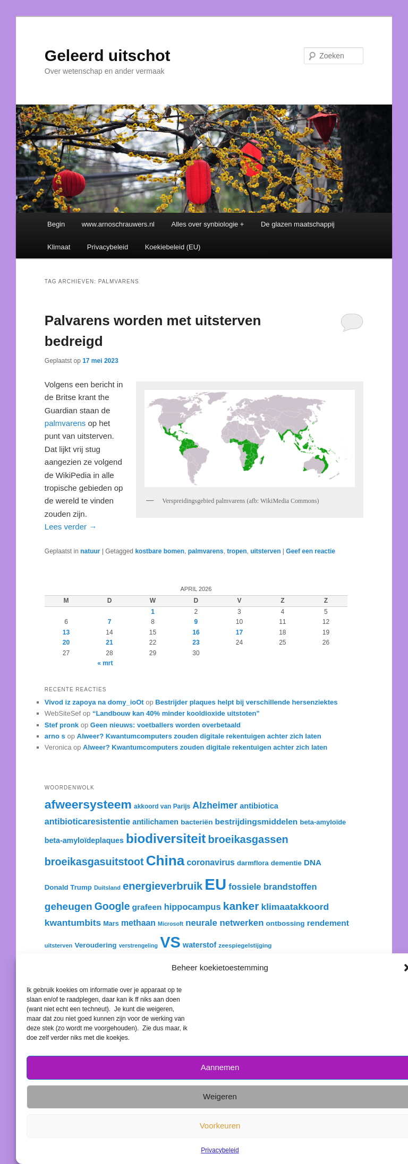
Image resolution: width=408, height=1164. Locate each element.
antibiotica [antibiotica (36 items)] (259, 806)
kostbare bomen (159, 551)
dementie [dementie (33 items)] (286, 863)
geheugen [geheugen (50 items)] (68, 906)
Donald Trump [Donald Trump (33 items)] (68, 887)
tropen (236, 551)
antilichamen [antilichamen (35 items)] (155, 822)
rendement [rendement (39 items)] (328, 922)
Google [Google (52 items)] (112, 906)
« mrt (105, 663)
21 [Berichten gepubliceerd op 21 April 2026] (109, 642)
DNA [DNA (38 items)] (312, 862)
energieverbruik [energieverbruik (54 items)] (162, 886)
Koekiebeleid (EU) (173, 247)
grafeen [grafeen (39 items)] (147, 906)
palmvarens (65, 423)
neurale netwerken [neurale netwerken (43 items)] (224, 923)
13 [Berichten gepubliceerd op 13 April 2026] (66, 632)
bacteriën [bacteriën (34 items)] (196, 822)
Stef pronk (62, 725)
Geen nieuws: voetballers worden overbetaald (165, 725)
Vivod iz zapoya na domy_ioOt (94, 702)
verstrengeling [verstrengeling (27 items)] (138, 945)
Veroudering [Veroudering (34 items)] (95, 945)
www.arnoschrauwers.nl (118, 224)
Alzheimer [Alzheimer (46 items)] (214, 805)
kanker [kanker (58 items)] (241, 906)
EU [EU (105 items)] (215, 884)
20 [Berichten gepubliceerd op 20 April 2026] (66, 642)
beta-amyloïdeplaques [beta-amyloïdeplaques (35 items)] (84, 840)
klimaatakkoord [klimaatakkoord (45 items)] (295, 906)
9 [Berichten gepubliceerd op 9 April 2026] (196, 622)
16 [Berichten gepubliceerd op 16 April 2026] (195, 632)
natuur (90, 551)
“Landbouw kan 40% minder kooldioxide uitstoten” (176, 713)
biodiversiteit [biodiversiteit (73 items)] (166, 838)
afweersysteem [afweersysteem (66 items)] (88, 804)
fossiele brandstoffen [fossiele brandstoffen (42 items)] (272, 886)
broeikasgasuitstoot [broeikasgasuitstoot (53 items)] (94, 861)
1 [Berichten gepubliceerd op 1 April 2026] (153, 611)
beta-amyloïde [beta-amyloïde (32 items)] (323, 822)
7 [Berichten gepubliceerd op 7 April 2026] (110, 622)
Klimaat (58, 247)
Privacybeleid (220, 1150)
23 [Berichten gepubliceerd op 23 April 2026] (195, 642)
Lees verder (71, 526)
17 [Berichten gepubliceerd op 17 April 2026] (239, 632)
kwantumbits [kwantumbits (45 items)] (73, 922)
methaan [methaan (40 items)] (138, 922)
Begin (56, 224)
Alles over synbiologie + (208, 224)
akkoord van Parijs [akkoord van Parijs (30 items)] (162, 806)
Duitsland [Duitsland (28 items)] (107, 887)
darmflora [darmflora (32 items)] (253, 863)
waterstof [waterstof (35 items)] (199, 945)
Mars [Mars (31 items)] (110, 923)
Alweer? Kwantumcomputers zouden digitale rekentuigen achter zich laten (199, 736)
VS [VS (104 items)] (170, 942)
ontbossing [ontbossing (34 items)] (285, 923)
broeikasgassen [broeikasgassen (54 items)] (248, 839)
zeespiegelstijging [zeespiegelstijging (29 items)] (244, 945)
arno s (55, 736)
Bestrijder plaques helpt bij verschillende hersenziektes (246, 702)
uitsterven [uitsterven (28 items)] (58, 945)
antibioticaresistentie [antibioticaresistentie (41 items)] (87, 821)
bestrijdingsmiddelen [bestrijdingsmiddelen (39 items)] (256, 821)
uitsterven (265, 551)
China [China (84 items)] (165, 860)
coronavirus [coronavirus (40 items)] (210, 862)
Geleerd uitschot (108, 55)
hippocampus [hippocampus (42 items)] (192, 906)
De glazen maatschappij (298, 224)
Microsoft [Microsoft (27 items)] (170, 923)
